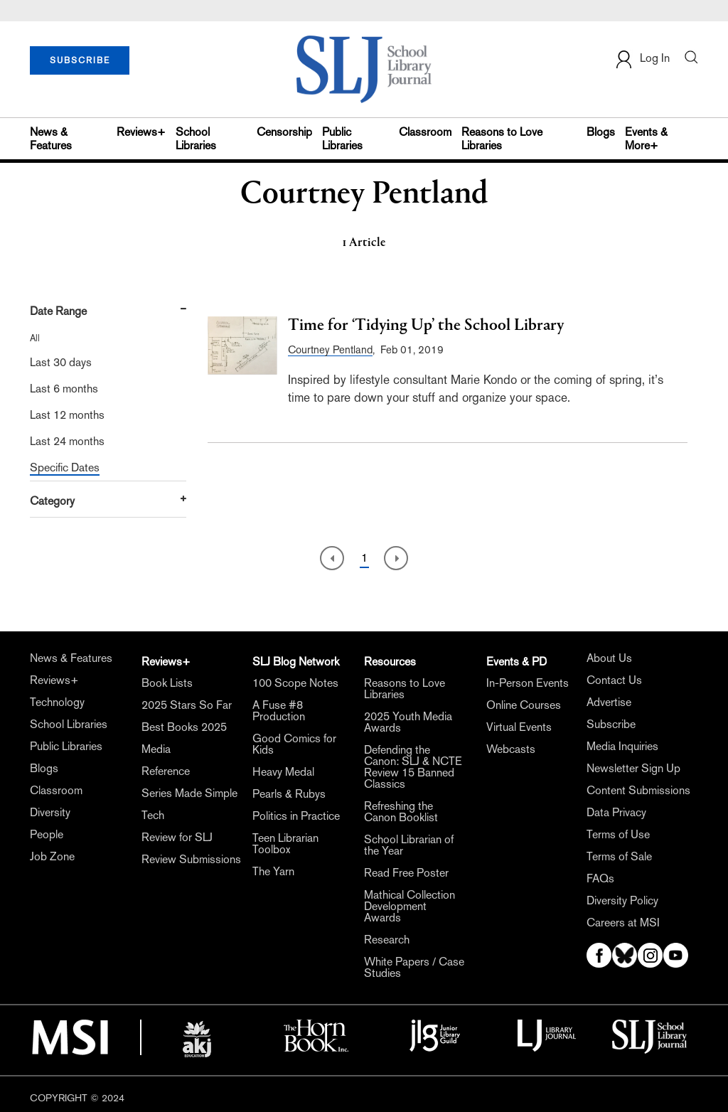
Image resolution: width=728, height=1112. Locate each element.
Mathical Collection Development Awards (409, 906)
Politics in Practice (296, 816)
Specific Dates (65, 467)
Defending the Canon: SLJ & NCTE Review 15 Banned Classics (413, 767)
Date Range (58, 311)
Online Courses (523, 705)
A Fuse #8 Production (278, 711)
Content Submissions (638, 790)
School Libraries (196, 138)
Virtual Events (519, 727)
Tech (152, 815)
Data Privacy (616, 812)
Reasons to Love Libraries (501, 138)
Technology (57, 702)
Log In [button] (642, 59)
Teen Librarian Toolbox (285, 844)
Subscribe (611, 724)
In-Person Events (527, 683)
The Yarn (273, 871)
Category (52, 501)
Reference (165, 771)
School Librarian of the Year (409, 845)
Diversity (50, 812)
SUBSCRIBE (80, 60)
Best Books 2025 (184, 727)
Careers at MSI (623, 923)
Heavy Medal (283, 772)
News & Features (51, 138)
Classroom (425, 132)
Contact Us (614, 680)
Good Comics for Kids (294, 744)
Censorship (284, 132)
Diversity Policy (622, 901)
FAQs (600, 878)
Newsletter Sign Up (633, 768)
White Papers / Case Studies (414, 967)
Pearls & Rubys (289, 794)
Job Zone (52, 856)
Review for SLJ (177, 837)
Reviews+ (141, 132)
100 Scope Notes (295, 683)
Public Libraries (342, 138)
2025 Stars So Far (186, 705)
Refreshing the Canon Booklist (401, 812)
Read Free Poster (406, 873)
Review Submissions (191, 859)
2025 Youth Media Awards (408, 722)
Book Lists (167, 683)
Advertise (609, 702)
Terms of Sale (619, 856)
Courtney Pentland (330, 349)
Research (387, 940)
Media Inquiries (622, 746)
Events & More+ (646, 138)
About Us (609, 658)
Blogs (601, 132)
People (46, 834)
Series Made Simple (189, 793)
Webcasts (510, 749)
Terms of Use (618, 834)
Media (156, 749)
